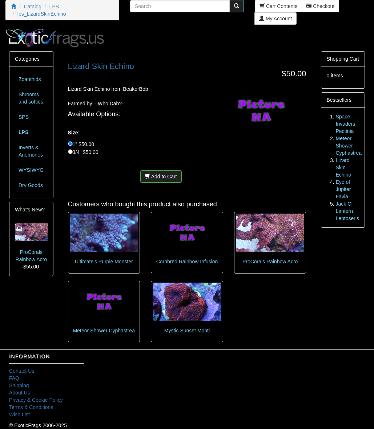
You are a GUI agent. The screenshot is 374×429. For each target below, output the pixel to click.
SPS (24, 117)
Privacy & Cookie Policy (36, 400)
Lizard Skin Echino (343, 167)
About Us (19, 393)
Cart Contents (278, 6)
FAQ (14, 378)
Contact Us (21, 371)
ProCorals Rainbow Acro (270, 261)
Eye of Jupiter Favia (343, 189)
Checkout (320, 6)
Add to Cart (161, 176)
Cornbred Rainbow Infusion (187, 261)
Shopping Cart (343, 59)
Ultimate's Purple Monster (104, 261)
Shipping (19, 385)
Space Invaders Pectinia (345, 124)
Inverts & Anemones (31, 151)
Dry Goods (31, 185)
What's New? (30, 210)
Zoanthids (30, 79)
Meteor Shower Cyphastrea (104, 330)
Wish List (19, 414)
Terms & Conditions (31, 407)
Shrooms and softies (31, 98)
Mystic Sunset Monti (187, 330)
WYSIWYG (31, 170)
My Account (275, 18)
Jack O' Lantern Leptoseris (347, 211)
